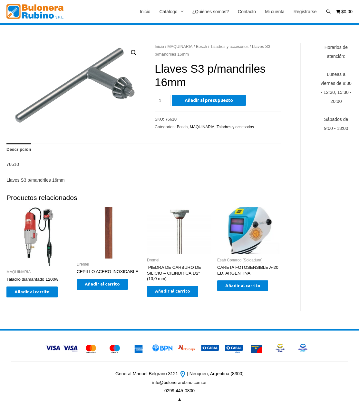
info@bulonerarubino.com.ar (179, 385)
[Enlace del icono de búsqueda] (328, 11)
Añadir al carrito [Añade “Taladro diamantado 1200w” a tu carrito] (36, 294)
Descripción (19, 150)
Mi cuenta (275, 11)
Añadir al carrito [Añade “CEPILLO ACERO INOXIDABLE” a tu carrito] (107, 292)
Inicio (145, 11)
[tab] (19, 150)
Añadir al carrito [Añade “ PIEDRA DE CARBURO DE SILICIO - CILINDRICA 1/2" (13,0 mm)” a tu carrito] (177, 293)
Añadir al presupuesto (209, 100)
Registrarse (305, 11)
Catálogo (168, 11)
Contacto (247, 11)
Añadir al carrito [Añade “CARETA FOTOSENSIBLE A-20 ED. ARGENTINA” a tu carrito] (247, 288)
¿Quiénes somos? (210, 11)
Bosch (203, 46)
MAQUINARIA (181, 46)
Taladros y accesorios (232, 46)
